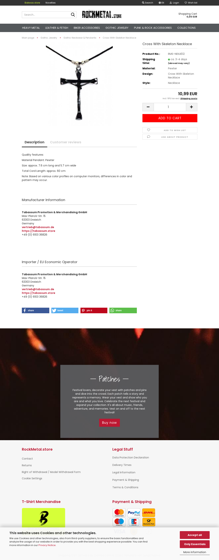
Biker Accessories (87, 28)
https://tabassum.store (38, 231)
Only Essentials (195, 544)
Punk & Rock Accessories (153, 28)
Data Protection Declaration (130, 457)
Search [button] (147, 2)
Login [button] (174, 2)
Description (34, 142)
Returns (27, 465)
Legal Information (123, 472)
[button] (161, 3)
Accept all (195, 535)
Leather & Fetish (56, 28)
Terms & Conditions (125, 487)
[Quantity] (170, 107)
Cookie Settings (32, 478)
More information (194, 552)
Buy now (109, 422)
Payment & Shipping (125, 480)
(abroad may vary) (179, 63)
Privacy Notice (47, 545)
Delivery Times (121, 465)
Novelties (51, 2)
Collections (186, 28)
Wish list (191, 2)
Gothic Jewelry (116, 28)
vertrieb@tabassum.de (38, 227)
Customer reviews (65, 142)
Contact (27, 458)
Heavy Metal (31, 28)
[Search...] (73, 15)
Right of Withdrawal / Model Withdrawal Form (51, 472)
